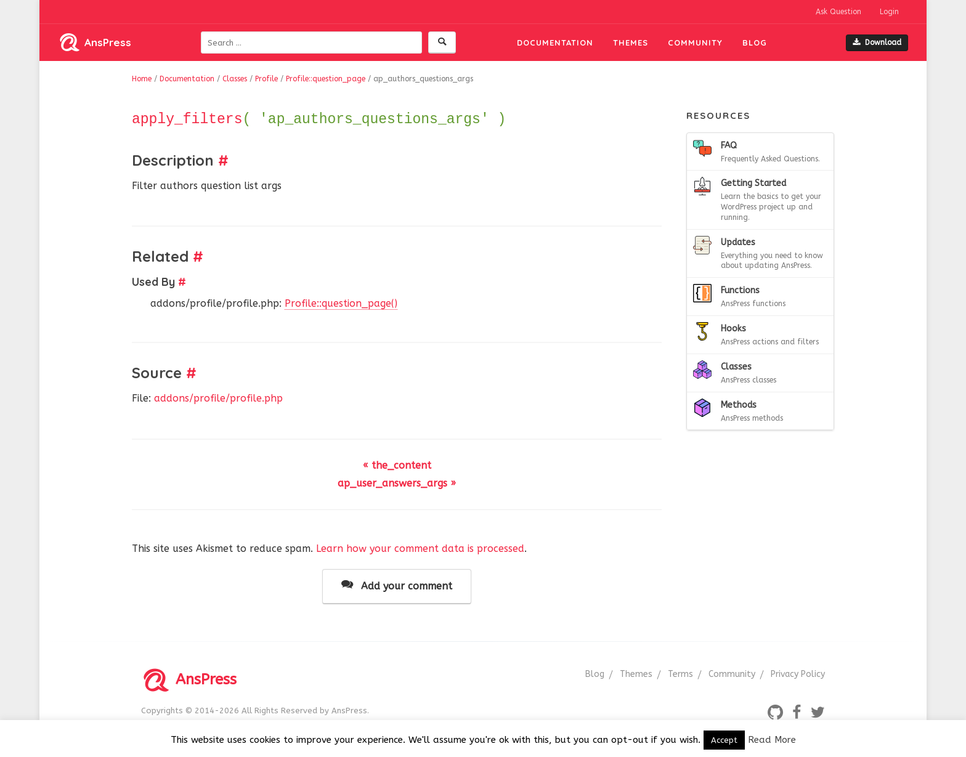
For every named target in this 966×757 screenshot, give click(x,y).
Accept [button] (724, 740)
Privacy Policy (798, 674)
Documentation (555, 42)
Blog (754, 42)
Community (695, 42)
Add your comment (396, 585)
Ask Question (838, 11)
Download (877, 42)
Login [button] (889, 11)
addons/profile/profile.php (218, 398)
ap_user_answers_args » (397, 483)
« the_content (397, 465)
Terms (680, 674)
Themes (630, 42)
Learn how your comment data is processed (420, 548)
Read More (772, 739)
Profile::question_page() (341, 303)
